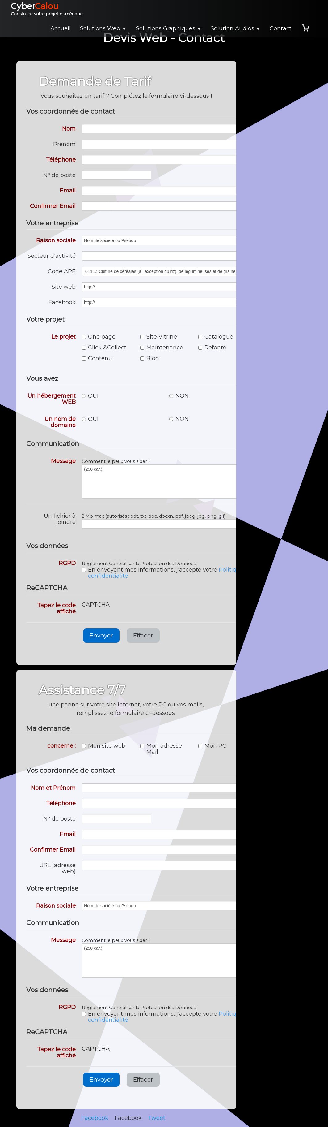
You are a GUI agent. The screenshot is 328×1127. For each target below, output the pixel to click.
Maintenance (161, 347)
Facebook (62, 302)
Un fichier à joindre (60, 518)
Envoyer (101, 635)
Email (68, 190)
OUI (90, 396)
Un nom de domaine (60, 422)
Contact (281, 28)
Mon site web (103, 746)
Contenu (97, 358)
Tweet (156, 1118)
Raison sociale (56, 240)
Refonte (212, 347)
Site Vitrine (158, 337)
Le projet (63, 336)
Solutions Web (103, 28)
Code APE (62, 271)
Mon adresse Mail (161, 749)
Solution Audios (235, 28)
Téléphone (61, 159)
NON (179, 396)
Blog (149, 358)
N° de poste (59, 175)
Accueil (60, 28)
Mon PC (212, 746)
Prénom (64, 144)
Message (63, 461)
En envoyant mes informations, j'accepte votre (167, 573)
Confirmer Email (53, 206)
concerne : (61, 745)
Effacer (143, 635)
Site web (64, 286)
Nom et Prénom (53, 787)
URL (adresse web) (57, 868)
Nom (69, 128)
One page (99, 337)
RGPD (67, 563)
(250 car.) (166, 481)
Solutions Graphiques (168, 28)
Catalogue (215, 337)
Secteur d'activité (51, 256)
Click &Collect (104, 347)
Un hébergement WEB (51, 398)
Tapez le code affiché (56, 608)
